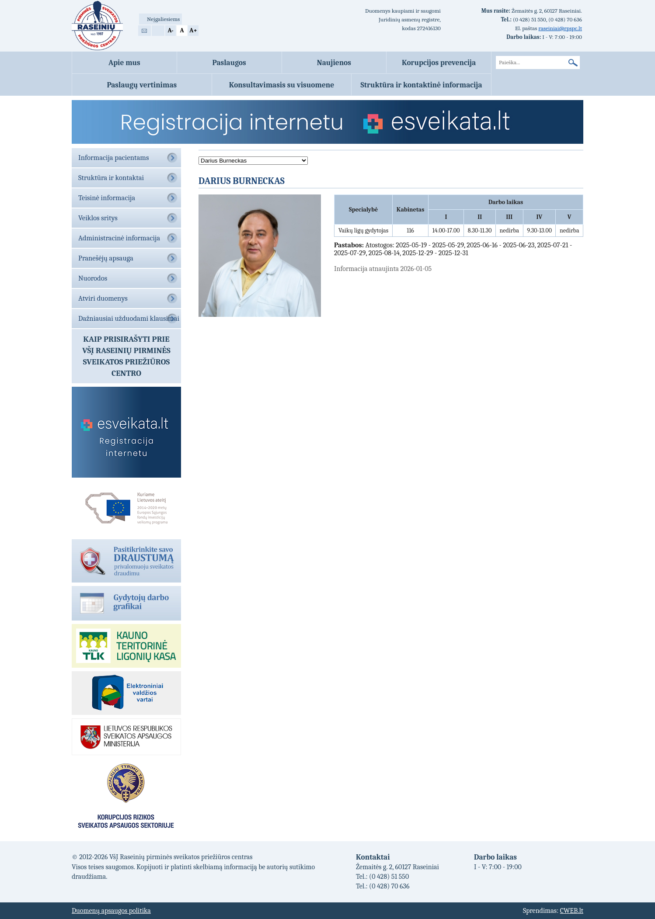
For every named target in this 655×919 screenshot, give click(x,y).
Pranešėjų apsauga (105, 258)
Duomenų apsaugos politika (111, 911)
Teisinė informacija (106, 198)
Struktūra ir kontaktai (111, 177)
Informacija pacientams (113, 157)
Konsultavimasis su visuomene (281, 84)
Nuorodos (92, 278)
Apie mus (124, 62)
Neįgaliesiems (163, 19)
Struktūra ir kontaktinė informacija (421, 84)
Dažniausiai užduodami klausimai (128, 318)
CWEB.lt (571, 911)
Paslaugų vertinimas (142, 84)
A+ (193, 30)
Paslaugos (229, 62)
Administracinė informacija (119, 238)
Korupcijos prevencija (439, 62)
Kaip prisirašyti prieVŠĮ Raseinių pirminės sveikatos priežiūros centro (126, 356)
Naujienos (334, 62)
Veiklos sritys (98, 218)
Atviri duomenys (103, 298)
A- (170, 30)
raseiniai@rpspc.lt (560, 28)
